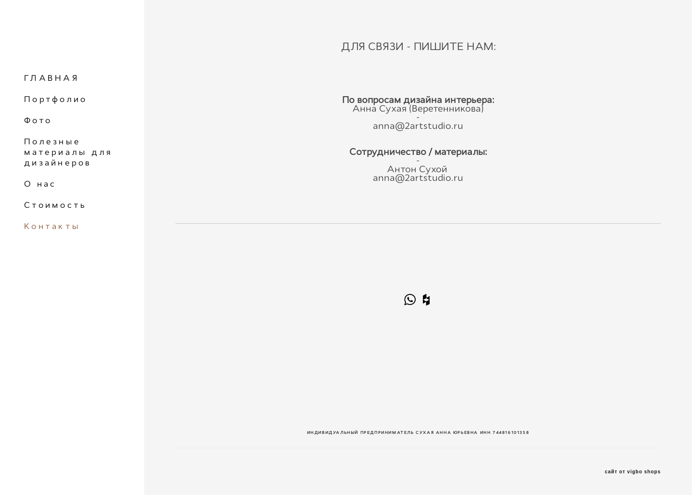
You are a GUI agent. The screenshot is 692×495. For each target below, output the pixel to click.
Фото (38, 120)
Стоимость (55, 205)
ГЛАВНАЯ (51, 78)
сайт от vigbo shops (633, 472)
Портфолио (55, 99)
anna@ (389, 125)
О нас (40, 183)
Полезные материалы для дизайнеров (68, 152)
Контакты (52, 226)
